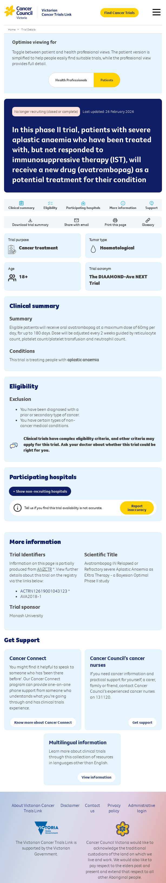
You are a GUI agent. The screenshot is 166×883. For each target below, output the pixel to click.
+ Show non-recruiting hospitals (40, 491)
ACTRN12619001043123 (43, 591)
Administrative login (141, 808)
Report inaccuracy (137, 507)
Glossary (148, 222)
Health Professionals (71, 80)
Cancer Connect (27, 658)
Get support (142, 722)
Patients (107, 80)
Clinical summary (21, 205)
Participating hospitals (83, 205)
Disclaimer (70, 805)
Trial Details (28, 29)
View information (96, 777)
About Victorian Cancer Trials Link (33, 808)
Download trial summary (30, 222)
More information (122, 205)
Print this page (115, 222)
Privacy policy (114, 808)
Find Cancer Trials (119, 12)
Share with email (76, 222)
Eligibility (50, 205)
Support (151, 205)
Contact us (92, 808)
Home (11, 29)
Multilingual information (78, 742)
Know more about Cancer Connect (43, 722)
